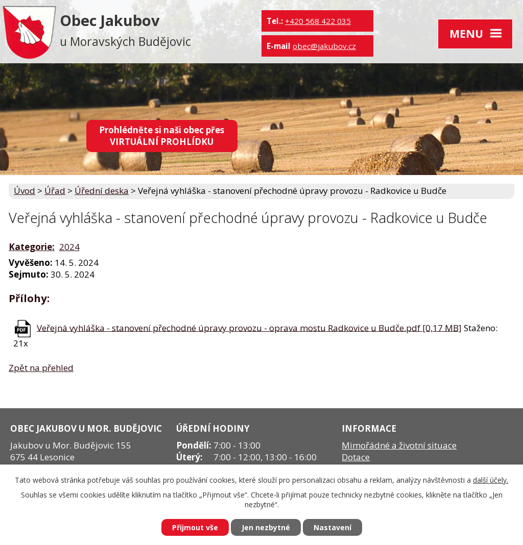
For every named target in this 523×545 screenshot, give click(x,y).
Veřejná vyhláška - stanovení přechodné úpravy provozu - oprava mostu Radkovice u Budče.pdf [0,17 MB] (249, 327)
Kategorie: (32, 247)
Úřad (54, 190)
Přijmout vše (195, 527)
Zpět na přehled (41, 368)
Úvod (24, 190)
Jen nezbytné (266, 527)
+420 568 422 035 (318, 21)
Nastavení (332, 527)
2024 (69, 247)
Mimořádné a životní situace (399, 445)
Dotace (356, 457)
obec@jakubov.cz (324, 46)
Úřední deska (102, 190)
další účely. (490, 480)
